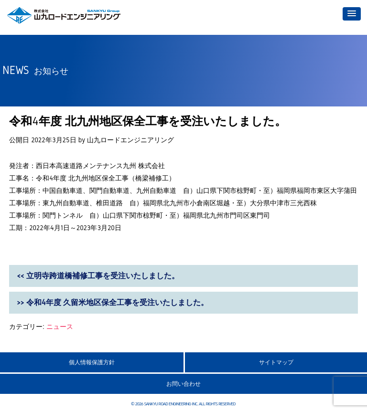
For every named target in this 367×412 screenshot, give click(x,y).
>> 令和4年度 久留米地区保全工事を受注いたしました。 (112, 302)
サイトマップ (276, 362)
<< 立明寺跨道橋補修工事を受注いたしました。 (98, 275)
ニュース (59, 327)
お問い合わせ (183, 383)
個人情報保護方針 (92, 362)
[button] (352, 14)
